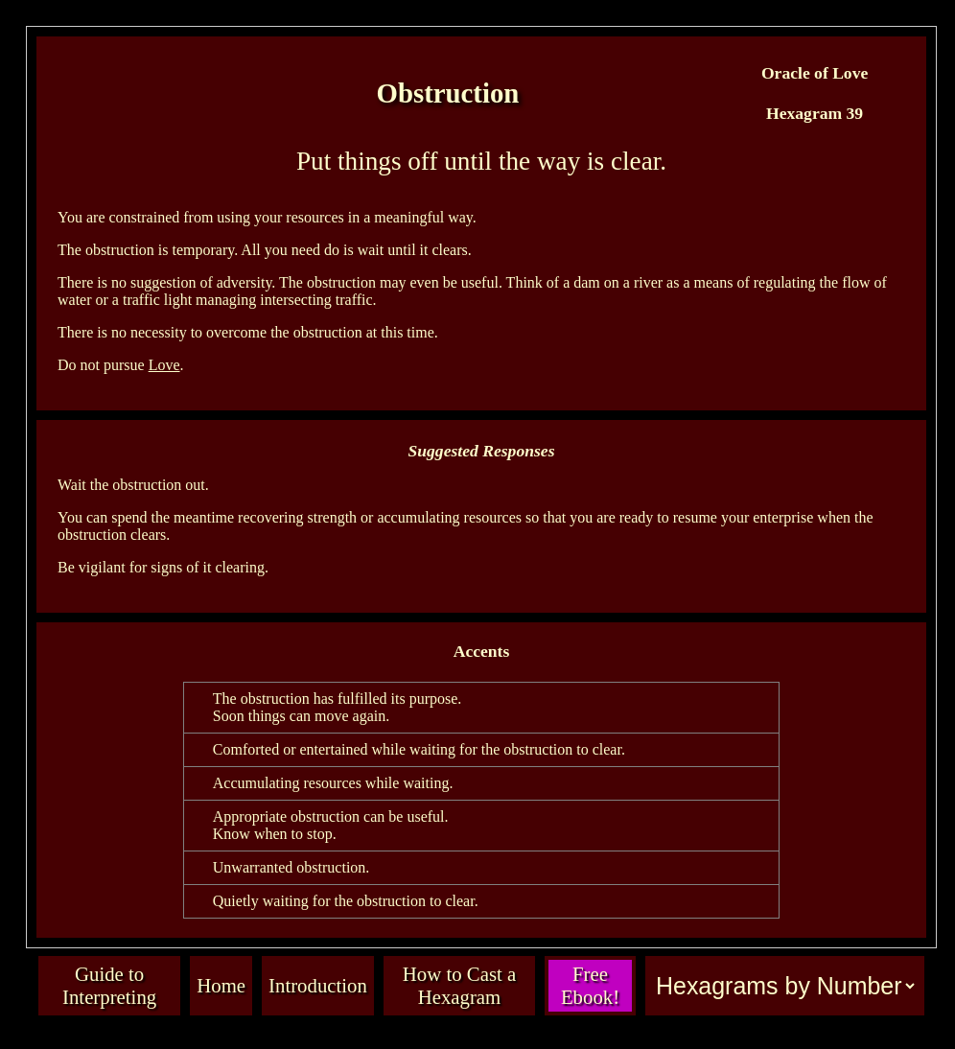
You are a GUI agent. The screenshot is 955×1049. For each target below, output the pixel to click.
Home (221, 985)
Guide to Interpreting (109, 985)
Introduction (317, 985)
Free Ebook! (590, 985)
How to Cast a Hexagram (459, 985)
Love (164, 365)
